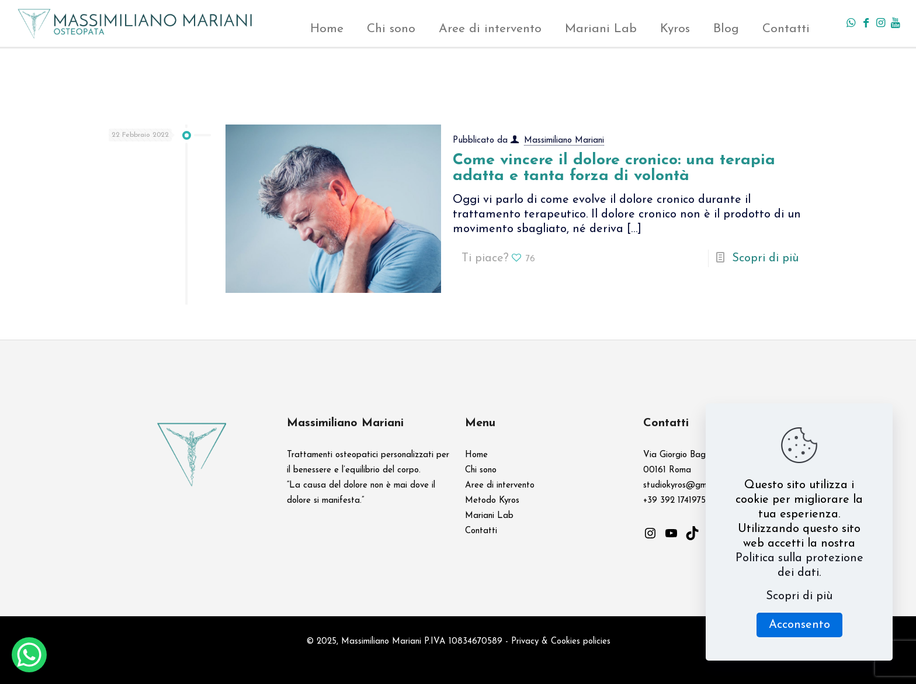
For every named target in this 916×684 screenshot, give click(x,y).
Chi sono (481, 470)
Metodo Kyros (492, 500)
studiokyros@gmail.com (688, 485)
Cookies (565, 641)
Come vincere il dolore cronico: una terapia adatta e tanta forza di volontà (614, 168)
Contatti (481, 531)
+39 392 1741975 (674, 500)
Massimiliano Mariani (564, 140)
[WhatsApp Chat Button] (29, 654)
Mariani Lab (489, 516)
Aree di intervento (500, 485)
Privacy (525, 641)
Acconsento (799, 625)
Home (476, 455)
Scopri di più (765, 258)
